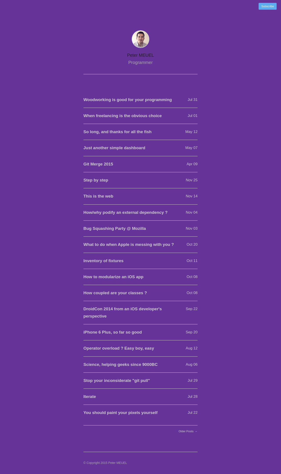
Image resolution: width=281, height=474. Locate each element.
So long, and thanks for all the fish (117, 131)
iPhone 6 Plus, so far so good (112, 332)
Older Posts (188, 431)
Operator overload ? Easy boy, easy (118, 348)
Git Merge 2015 (98, 164)
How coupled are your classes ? (115, 293)
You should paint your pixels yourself (120, 412)
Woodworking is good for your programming (127, 99)
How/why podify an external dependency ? (125, 212)
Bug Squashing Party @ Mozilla (114, 228)
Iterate (89, 396)
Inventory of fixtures (103, 260)
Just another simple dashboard (114, 147)
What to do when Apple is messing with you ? (128, 244)
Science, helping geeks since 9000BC (120, 364)
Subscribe (267, 6)
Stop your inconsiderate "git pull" (116, 380)
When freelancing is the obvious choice (122, 115)
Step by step (95, 180)
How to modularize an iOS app (113, 276)
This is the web (98, 196)
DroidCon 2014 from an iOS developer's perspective (122, 312)
